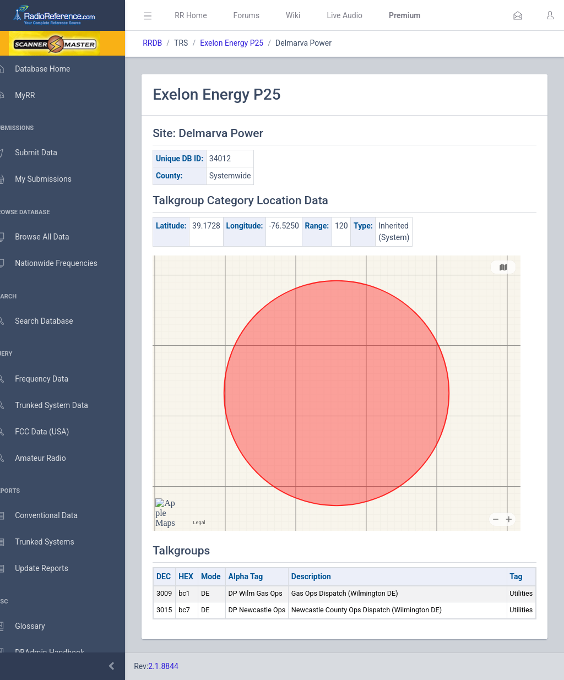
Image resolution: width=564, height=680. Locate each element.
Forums (262, 15)
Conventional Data (47, 516)
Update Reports (42, 569)
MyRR (25, 95)
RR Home (207, 15)
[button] (518, 15)
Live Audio (360, 15)
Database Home (43, 69)
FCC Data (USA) (42, 432)
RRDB (168, 43)
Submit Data (36, 153)
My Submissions (44, 179)
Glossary (30, 627)
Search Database (44, 321)
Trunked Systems (45, 542)
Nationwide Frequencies (56, 264)
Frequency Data (42, 379)
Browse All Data (42, 237)
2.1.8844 (179, 666)
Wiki (309, 15)
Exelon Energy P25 (247, 43)
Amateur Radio (41, 458)
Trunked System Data (52, 405)
